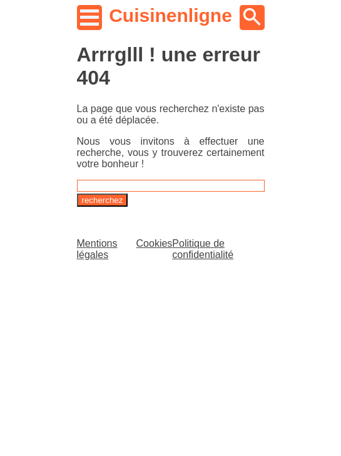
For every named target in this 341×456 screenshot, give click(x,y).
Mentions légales (97, 249)
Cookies (154, 243)
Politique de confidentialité (202, 249)
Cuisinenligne (170, 15)
